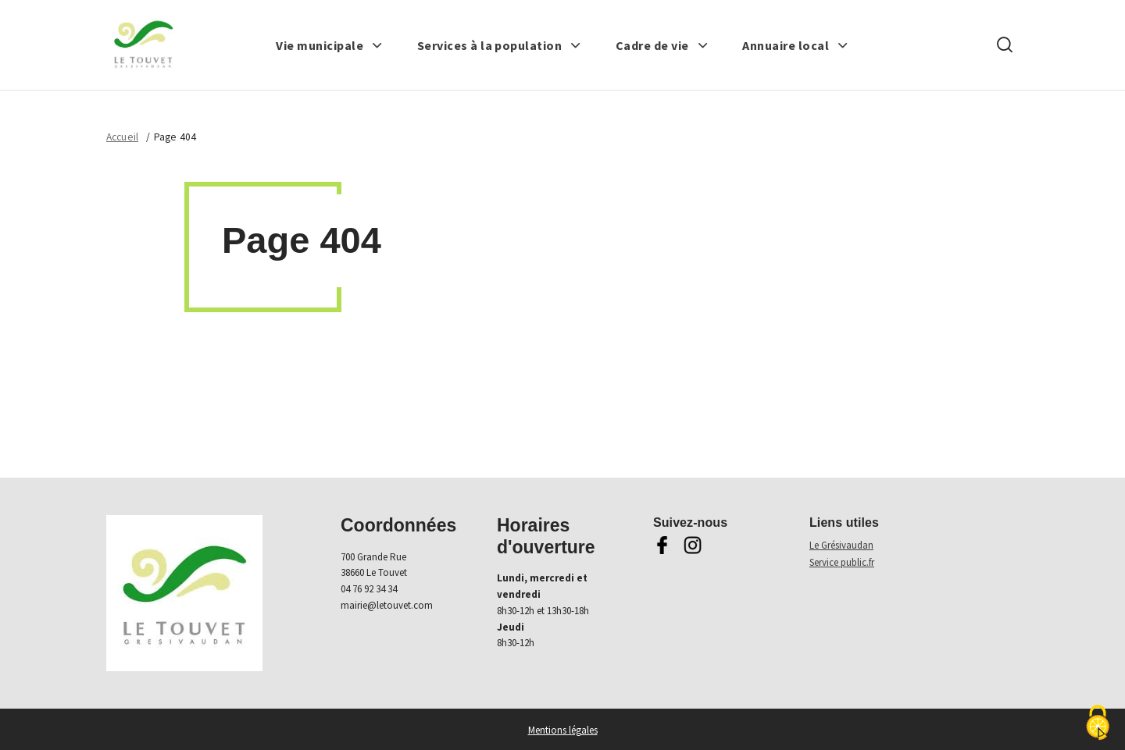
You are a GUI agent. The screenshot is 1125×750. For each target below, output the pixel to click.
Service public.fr (841, 562)
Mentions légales (563, 730)
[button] (329, 45)
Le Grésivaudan (841, 545)
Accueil (122, 137)
